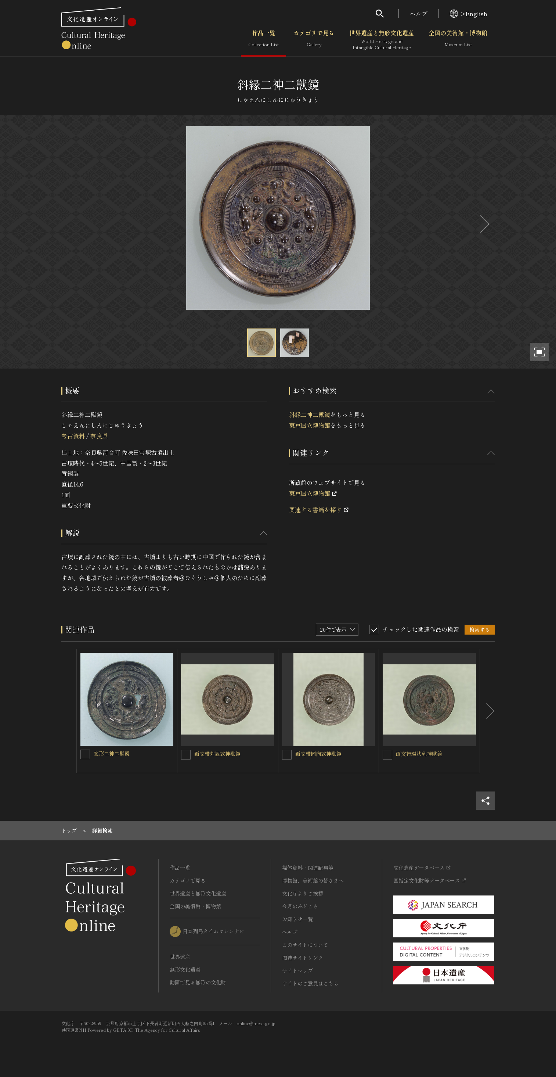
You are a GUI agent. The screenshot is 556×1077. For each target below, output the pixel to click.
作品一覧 (263, 40)
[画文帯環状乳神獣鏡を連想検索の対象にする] (387, 755)
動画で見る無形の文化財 (198, 982)
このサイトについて (305, 944)
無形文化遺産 (185, 969)
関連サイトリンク (302, 957)
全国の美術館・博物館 (458, 40)
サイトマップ (297, 970)
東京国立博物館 (309, 425)
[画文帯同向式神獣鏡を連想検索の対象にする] (287, 755)
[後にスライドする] (484, 224)
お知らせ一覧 (297, 919)
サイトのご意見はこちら (310, 983)
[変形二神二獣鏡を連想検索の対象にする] (85, 754)
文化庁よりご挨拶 (302, 893)
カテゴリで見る (314, 40)
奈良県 (99, 435)
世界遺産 (180, 956)
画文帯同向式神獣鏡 (318, 753)
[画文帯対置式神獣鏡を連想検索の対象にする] (186, 755)
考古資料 (73, 435)
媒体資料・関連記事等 (307, 867)
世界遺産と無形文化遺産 (381, 40)
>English (468, 13)
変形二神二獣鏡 (112, 753)
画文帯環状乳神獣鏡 (419, 753)
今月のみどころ (300, 906)
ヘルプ (418, 13)
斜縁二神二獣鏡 (309, 414)
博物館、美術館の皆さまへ (313, 880)
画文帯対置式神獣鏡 (217, 753)
